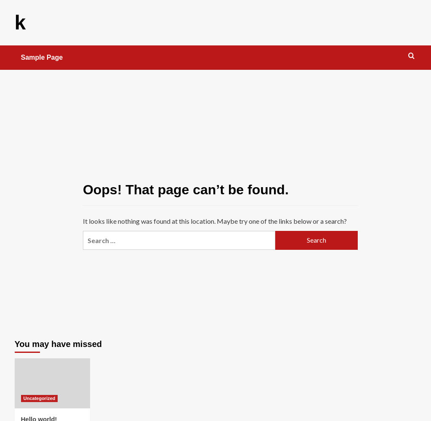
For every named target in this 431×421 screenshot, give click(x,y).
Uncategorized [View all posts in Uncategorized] (40, 398)
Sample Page (42, 57)
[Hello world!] (52, 383)
